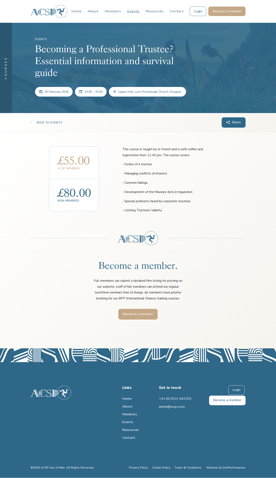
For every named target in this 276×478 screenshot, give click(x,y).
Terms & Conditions (187, 468)
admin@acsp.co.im (172, 407)
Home (76, 11)
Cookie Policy (161, 468)
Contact (177, 11)
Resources (155, 11)
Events (133, 11)
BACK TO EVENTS (49, 123)
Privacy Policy (138, 468)
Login (236, 390)
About (93, 11)
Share (236, 122)
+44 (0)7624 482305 (175, 399)
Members (113, 11)
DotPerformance (234, 468)
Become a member (138, 314)
